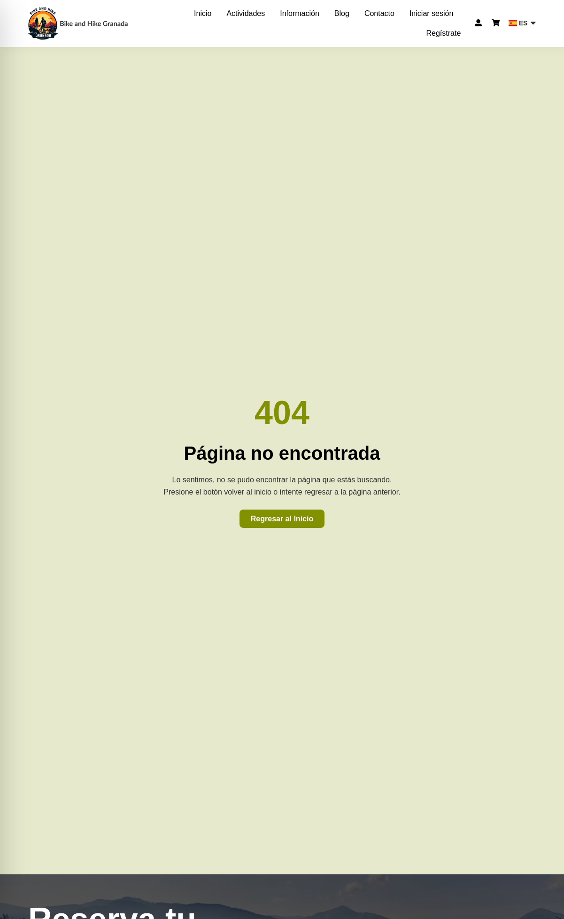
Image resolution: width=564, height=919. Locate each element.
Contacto (379, 13)
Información (299, 13)
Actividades (245, 13)
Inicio (202, 13)
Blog (341, 13)
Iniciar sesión (431, 13)
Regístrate (443, 33)
